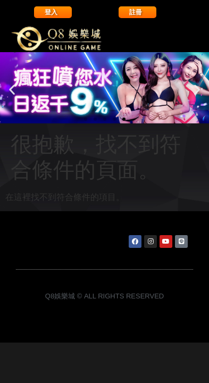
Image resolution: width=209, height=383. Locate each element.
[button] (12, 89)
